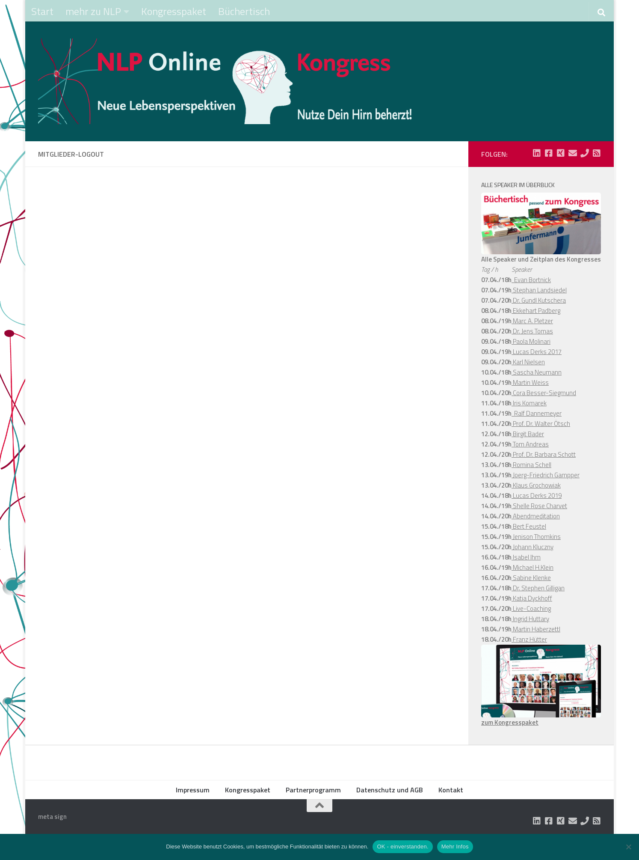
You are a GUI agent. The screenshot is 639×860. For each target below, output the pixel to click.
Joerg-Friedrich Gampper (546, 475)
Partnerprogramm (313, 790)
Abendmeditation (536, 516)
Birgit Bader (528, 434)
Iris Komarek (529, 403)
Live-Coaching (531, 608)
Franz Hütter (529, 639)
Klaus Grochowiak (536, 485)
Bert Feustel (529, 526)
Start (42, 11)
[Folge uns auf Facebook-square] (548, 153)
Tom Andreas (530, 444)
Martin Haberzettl (536, 629)
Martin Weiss (530, 382)
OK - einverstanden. (402, 846)
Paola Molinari (531, 341)
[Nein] (628, 846)
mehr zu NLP (93, 11)
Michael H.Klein (532, 567)
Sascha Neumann (537, 372)
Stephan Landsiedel (539, 290)
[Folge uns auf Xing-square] (560, 153)
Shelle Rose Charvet (539, 506)
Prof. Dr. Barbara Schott (544, 454)
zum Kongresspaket (509, 722)
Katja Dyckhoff (532, 598)
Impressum (193, 790)
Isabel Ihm (526, 557)
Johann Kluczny (532, 547)
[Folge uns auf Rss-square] (596, 153)
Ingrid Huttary (530, 619)
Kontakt (450, 790)
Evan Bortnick (531, 280)
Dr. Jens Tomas (532, 331)
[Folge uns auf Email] (572, 153)
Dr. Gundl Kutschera (539, 300)
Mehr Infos (455, 846)
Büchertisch (244, 11)
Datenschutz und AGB (389, 790)
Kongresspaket (173, 11)
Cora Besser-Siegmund (544, 393)
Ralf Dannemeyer (537, 413)
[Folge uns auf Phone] (584, 153)
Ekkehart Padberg (536, 310)
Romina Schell (531, 465)
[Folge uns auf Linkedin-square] (536, 153)
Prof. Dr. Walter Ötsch (541, 424)
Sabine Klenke (531, 578)
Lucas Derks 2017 (537, 352)
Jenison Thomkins (536, 537)
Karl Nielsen (528, 362)
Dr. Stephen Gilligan (538, 588)
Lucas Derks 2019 (537, 495)
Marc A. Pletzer (532, 321)
